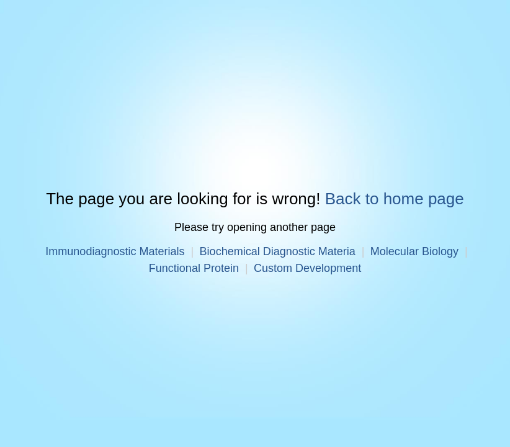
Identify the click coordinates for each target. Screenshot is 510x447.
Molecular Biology (414, 251)
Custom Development (307, 268)
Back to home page (394, 199)
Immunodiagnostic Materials (114, 251)
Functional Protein (194, 268)
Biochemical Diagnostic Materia (278, 251)
